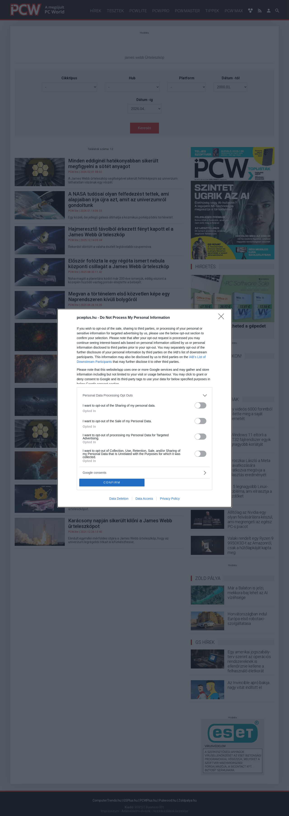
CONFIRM (111, 482)
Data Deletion (118, 498)
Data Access (144, 498)
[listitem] (144, 395)
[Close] (222, 318)
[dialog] (144, 408)
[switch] (200, 405)
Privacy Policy (170, 498)
